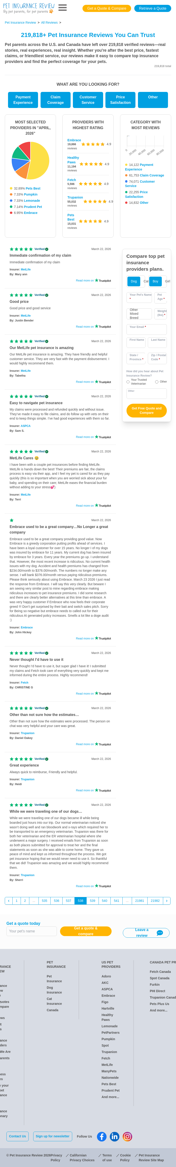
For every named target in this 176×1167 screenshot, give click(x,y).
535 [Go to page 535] (44, 901)
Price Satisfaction (120, 100)
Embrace (30, 213)
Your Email (138, 327)
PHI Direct (157, 991)
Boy (155, 281)
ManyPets (109, 1071)
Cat (146, 281)
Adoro (106, 976)
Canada (52, 1010)
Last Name (158, 339)
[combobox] (139, 313)
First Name (137, 339)
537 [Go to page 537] (68, 901)
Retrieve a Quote (152, 8)
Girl (167, 281)
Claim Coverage (55, 100)
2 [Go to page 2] (25, 901)
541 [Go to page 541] (116, 901)
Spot (105, 1045)
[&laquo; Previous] (9, 901)
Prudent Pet (33, 207)
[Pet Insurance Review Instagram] (127, 1136)
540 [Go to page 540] (104, 901)
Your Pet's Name (141, 297)
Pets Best (33, 188)
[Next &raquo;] (167, 901)
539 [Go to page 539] (92, 901)
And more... (110, 1097)
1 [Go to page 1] (17, 901)
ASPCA (26, 426)
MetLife (26, 269)
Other (153, 97)
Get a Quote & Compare (106, 8)
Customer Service (88, 100)
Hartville (108, 1008)
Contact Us (17, 1136)
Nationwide (110, 1077)
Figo (105, 1002)
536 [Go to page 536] (56, 901)
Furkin (155, 984)
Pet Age (161, 297)
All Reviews (49, 22)
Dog (134, 281)
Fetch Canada (160, 972)
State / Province (136, 357)
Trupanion (75, 197)
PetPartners (111, 1032)
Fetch (71, 180)
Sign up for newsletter (53, 1136)
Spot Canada (160, 978)
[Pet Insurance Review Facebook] (102, 1136)
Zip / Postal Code (158, 357)
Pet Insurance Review (20, 22)
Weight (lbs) (162, 313)
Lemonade (32, 200)
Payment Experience (23, 100)
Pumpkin (30, 194)
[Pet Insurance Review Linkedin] (115, 1136)
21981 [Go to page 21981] (139, 901)
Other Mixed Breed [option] (134, 314)
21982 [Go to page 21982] (155, 901)
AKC (105, 983)
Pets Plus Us (159, 1004)
